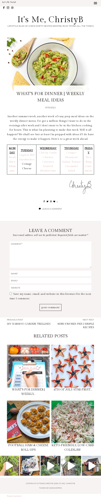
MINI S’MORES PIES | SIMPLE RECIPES (76, 325)
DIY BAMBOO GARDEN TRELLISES (28, 323)
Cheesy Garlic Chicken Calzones (48, 157)
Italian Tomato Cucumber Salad (71, 166)
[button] (95, 3)
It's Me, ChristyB (50, 19)
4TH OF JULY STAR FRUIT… (72, 389)
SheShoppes (55, 488)
